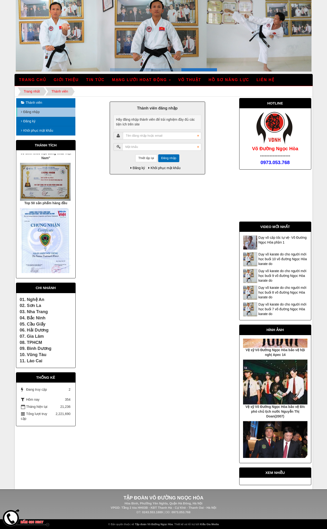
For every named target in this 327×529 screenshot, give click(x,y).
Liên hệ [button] (265, 80)
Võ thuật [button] (189, 80)
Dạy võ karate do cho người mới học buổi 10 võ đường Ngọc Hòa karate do (283, 259)
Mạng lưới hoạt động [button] (141, 81)
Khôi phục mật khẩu (164, 168)
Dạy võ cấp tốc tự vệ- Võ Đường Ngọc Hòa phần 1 (283, 240)
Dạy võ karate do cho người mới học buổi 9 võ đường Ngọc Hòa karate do (282, 275)
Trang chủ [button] (32, 80)
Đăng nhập (168, 158)
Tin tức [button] (95, 80)
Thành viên (34, 102)
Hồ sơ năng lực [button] (228, 80)
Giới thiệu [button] (66, 80)
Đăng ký (137, 168)
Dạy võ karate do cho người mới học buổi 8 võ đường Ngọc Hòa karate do (282, 292)
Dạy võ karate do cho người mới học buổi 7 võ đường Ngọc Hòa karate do (282, 309)
